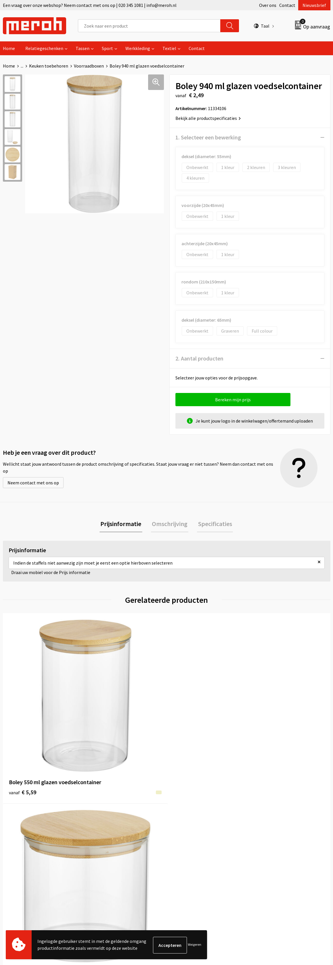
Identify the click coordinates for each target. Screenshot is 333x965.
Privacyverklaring (272, 828)
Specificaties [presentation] (213, 524)
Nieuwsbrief (314, 5)
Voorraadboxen (89, 66)
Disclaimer (265, 837)
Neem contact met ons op (33, 483)
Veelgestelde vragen (113, 819)
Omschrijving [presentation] (169, 524)
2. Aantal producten (199, 358)
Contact (287, 5)
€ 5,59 (22, 718)
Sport (107, 48)
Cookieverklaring (271, 819)
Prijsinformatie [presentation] (122, 524)
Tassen (82, 48)
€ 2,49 (104, 718)
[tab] (122, 524)
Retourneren (186, 811)
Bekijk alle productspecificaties (208, 118)
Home (9, 48)
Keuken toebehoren (48, 66)
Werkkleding (137, 48)
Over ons (267, 5)
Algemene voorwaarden (278, 802)
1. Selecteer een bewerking (208, 137)
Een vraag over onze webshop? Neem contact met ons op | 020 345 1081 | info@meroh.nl (90, 5)
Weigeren (194, 945)
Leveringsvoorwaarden (277, 811)
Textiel (169, 48)
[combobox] (149, 25)
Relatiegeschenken (44, 48)
